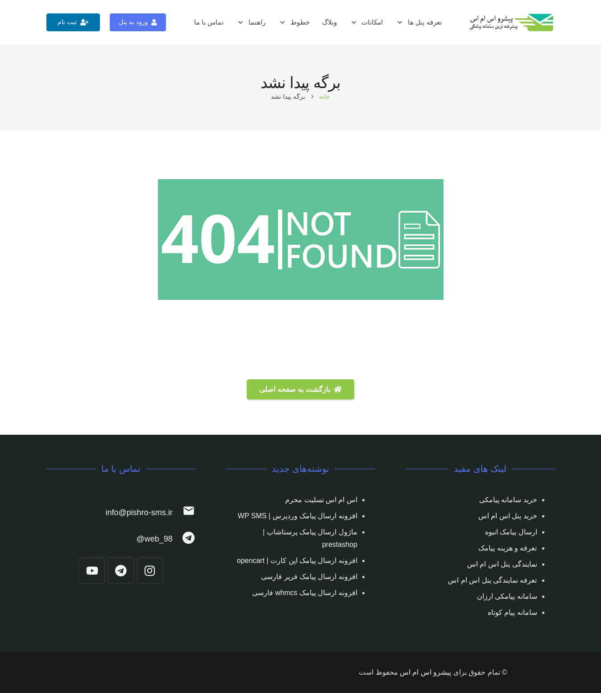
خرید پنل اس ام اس (507, 516)
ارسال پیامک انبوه (511, 532)
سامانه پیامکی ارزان (507, 596)
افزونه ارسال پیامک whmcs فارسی (304, 592)
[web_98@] (184, 539)
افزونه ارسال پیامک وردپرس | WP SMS (297, 516)
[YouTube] (92, 570)
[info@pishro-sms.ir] (184, 512)
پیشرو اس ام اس (425, 672)
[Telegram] (121, 570)
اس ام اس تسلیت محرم (321, 500)
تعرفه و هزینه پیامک (507, 548)
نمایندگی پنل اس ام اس (502, 564)
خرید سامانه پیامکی (508, 500)
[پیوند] (512, 23)
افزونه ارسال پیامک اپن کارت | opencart (297, 560)
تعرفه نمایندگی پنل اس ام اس (492, 580)
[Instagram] (150, 570)
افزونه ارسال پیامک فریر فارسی (309, 576)
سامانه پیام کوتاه (512, 612)
